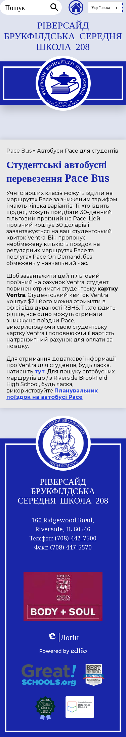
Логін (63, 637)
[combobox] (105, 7)
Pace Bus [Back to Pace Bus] (19, 151)
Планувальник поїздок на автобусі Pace (52, 393)
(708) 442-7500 (75, 538)
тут (40, 371)
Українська (100, 7)
